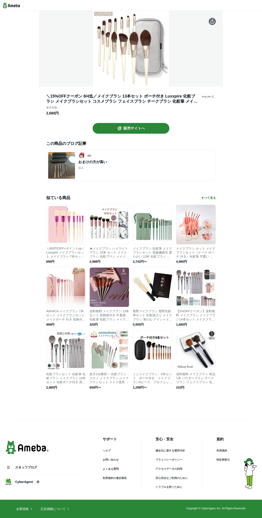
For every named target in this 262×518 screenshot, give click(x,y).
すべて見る (208, 198)
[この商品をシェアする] (212, 21)
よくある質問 (111, 468)
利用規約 (221, 450)
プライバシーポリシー (169, 459)
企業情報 (24, 509)
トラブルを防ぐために (169, 487)
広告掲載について (55, 509)
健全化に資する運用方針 (170, 450)
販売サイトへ (131, 128)
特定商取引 (223, 459)
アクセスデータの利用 (169, 468)
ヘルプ (107, 450)
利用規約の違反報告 (115, 478)
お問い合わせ (111, 459)
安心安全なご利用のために (172, 478)
